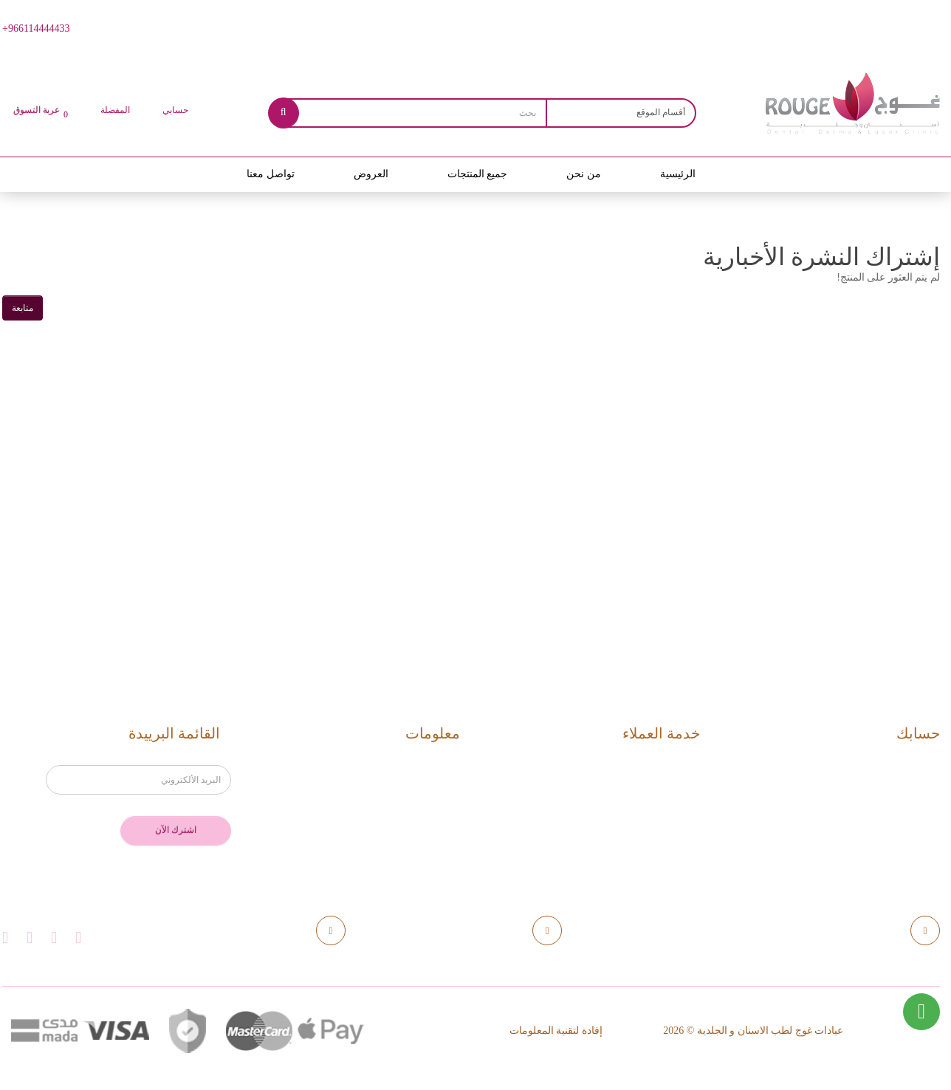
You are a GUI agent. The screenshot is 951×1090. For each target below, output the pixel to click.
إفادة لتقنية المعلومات (555, 1030)
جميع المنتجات (477, 173)
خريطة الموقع (655, 814)
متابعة (22, 308)
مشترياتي (905, 791)
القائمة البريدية (893, 837)
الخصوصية (420, 814)
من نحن (583, 173)
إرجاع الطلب (658, 791)
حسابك (912, 768)
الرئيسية (678, 173)
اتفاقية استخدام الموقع (391, 837)
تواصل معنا (271, 173)
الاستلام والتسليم (404, 791)
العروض (371, 173)
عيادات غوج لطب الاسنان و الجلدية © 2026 (753, 1030)
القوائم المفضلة (891, 814)
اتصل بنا (669, 768)
